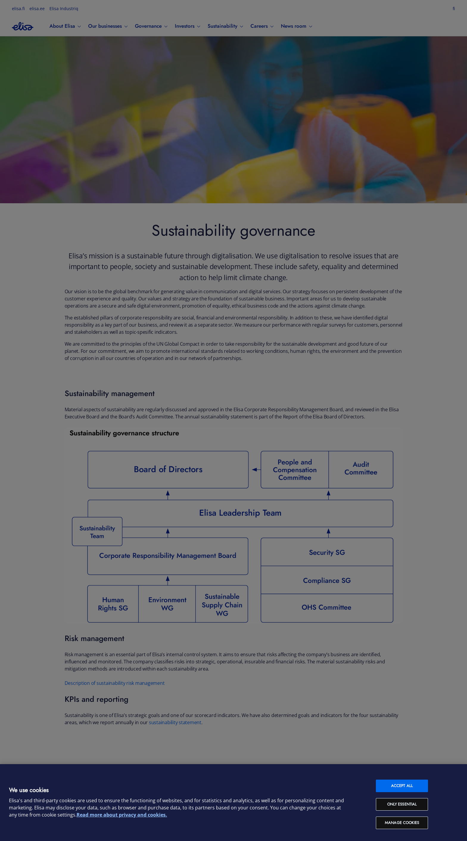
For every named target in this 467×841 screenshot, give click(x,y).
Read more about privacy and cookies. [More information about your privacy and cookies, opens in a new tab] (122, 814)
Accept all (402, 786)
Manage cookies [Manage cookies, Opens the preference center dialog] (402, 823)
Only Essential (402, 804)
